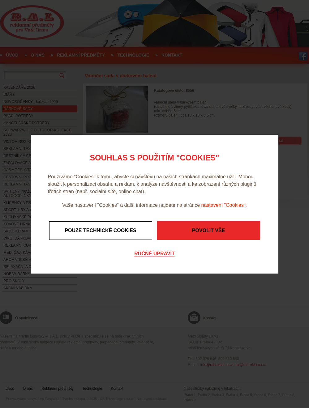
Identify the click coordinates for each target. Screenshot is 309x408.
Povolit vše (208, 230)
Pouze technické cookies (100, 230)
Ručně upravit (154, 253)
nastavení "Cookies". (224, 205)
